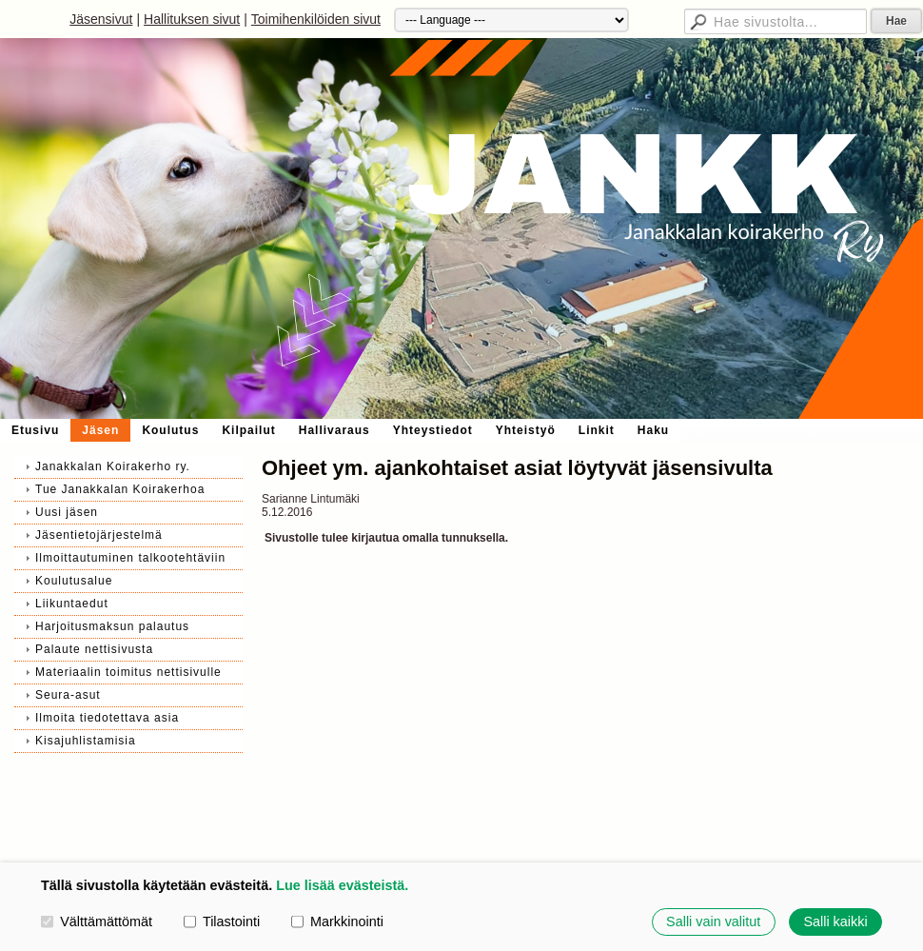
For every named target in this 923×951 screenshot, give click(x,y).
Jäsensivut (100, 19)
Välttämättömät (96, 921)
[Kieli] (511, 20)
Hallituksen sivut (192, 19)
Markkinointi (337, 921)
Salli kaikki (835, 921)
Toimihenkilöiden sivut (316, 19)
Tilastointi (222, 921)
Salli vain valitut (713, 921)
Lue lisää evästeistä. (342, 885)
